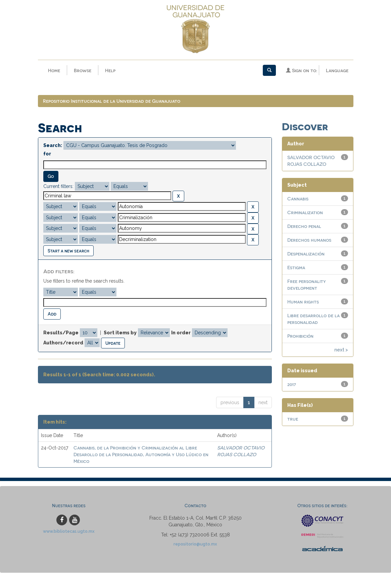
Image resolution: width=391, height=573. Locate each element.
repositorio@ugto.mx (195, 544)
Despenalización (306, 254)
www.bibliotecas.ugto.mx (69, 531)
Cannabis (297, 199)
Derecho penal (304, 227)
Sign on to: (301, 70)
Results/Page (61, 333)
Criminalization (305, 213)
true (292, 419)
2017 (291, 385)
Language (337, 70)
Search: (52, 146)
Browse (82, 70)
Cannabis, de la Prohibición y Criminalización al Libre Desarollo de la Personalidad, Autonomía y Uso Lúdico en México (141, 455)
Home (54, 70)
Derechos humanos (309, 240)
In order (181, 333)
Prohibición (300, 336)
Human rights (303, 302)
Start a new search (68, 250)
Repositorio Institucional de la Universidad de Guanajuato (111, 101)
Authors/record (63, 343)
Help (110, 70)
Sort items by (120, 333)
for (47, 154)
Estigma (296, 268)
